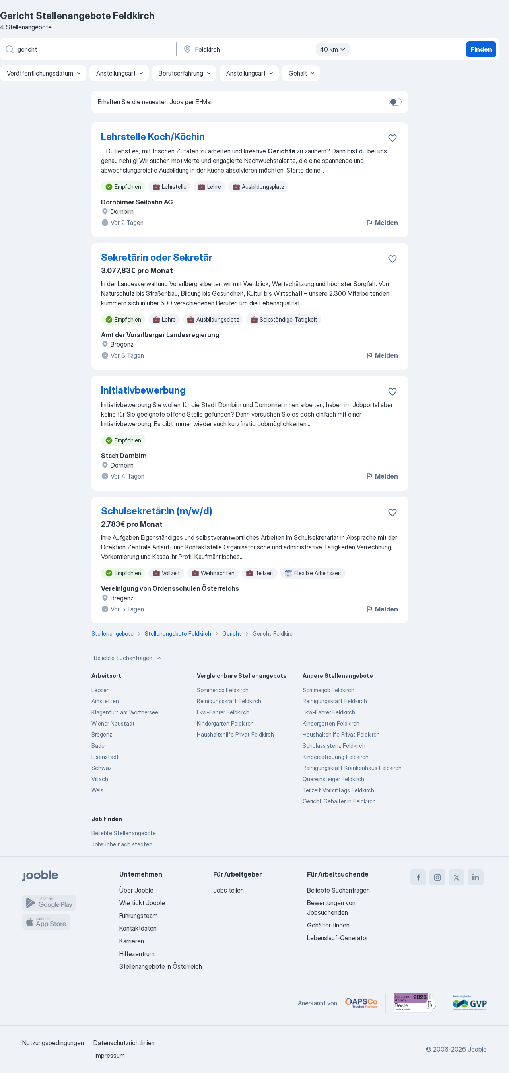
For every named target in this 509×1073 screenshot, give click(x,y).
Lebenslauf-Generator (337, 938)
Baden (99, 745)
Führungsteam (138, 916)
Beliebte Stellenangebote (123, 833)
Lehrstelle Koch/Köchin (153, 136)
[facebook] (418, 877)
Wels (97, 790)
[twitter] (456, 877)
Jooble (477, 1049)
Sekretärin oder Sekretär (156, 257)
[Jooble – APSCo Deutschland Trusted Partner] (361, 1003)
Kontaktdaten (138, 928)
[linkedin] (476, 877)
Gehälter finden (328, 925)
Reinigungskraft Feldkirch (229, 701)
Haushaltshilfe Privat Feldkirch (235, 734)
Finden (481, 49)
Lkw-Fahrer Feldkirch (223, 712)
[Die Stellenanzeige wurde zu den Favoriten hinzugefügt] (392, 138)
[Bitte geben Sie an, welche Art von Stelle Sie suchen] (87, 49)
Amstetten (105, 701)
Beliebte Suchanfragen (128, 658)
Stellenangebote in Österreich (160, 966)
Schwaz (101, 767)
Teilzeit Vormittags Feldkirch (338, 790)
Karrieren (131, 941)
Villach (99, 779)
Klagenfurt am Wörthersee (124, 712)
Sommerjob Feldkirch (223, 690)
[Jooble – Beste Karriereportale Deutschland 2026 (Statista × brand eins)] (415, 1003)
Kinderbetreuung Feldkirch (336, 756)
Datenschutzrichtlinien (124, 1043)
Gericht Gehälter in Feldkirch (339, 801)
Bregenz (101, 734)
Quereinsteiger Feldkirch (333, 779)
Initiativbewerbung (143, 390)
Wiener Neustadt (113, 723)
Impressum (110, 1055)
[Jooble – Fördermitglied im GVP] (470, 1003)
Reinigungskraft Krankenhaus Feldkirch (352, 767)
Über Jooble (136, 890)
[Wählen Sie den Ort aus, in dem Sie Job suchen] (265, 49)
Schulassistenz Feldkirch (334, 745)
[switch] (395, 102)
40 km (334, 49)
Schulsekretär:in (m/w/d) (156, 511)
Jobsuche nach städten (121, 844)
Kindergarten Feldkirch (225, 723)
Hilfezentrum (137, 954)
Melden (381, 223)
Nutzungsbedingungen (53, 1043)
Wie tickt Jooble (142, 903)
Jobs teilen (228, 890)
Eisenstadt (105, 756)
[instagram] (437, 877)
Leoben (100, 690)
